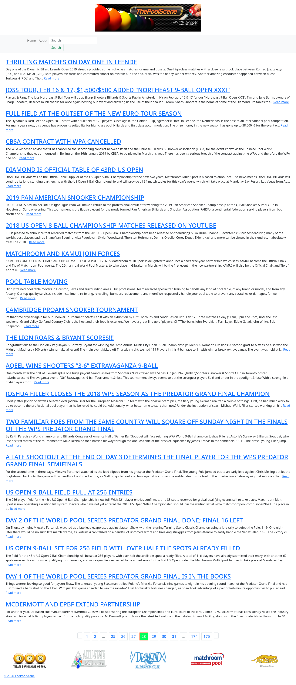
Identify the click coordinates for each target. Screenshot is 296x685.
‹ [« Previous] (79, 635)
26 (123, 636)
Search (56, 48)
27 (133, 636)
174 (194, 636)
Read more (51, 78)
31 (174, 636)
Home (31, 41)
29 (154, 636)
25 (113, 636)
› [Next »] (216, 635)
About (43, 41)
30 (164, 636)
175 (207, 636)
